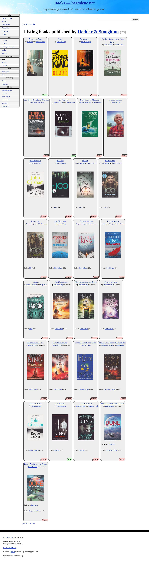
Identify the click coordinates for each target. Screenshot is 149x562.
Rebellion (35, 221)
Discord (5, 106)
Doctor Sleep (86, 403)
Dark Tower (59, 329)
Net (3, 75)
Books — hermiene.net (74, 3)
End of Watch (113, 221)
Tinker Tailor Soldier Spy (85, 343)
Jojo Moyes (108, 45)
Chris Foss (97, 102)
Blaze (60, 39)
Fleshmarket (85, 39)
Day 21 (85, 160)
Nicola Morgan (86, 42)
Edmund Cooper (85, 102)
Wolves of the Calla (35, 343)
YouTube (6, 97)
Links (4, 50)
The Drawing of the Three (86, 282)
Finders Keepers (86, 221)
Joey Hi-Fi (43, 285)
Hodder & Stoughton (98, 31)
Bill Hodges (58, 268)
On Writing (63, 100)
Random (5, 84)
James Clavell (40, 42)
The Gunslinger (61, 282)
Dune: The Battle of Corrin (35, 464)
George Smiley (84, 389)
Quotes (4, 40)
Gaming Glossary (8, 47)
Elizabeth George (107, 345)
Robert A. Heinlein (37, 102)
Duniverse (111, 444)
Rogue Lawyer (35, 403)
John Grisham (36, 163)
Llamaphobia (7, 90)
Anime (4, 81)
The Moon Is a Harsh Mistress (36, 100)
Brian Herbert (109, 406)
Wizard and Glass (111, 282)
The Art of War (35, 39)
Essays (4, 62)
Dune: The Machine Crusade (112, 403)
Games (4, 43)
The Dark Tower (60, 343)
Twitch (4, 53)
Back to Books (29, 24)
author (13, 552)
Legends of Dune (111, 450)
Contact (4, 34)
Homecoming (110, 160)
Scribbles (5, 66)
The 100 (60, 160)
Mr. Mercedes (60, 221)
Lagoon (36, 282)
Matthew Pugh (93, 406)
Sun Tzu (30, 42)
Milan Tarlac (120, 224)
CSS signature (8, 537)
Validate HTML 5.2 (9, 548)
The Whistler (35, 160)
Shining (56, 450)
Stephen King (61, 42)
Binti (30, 329)
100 (55, 207)
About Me (5, 28)
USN (4, 93)
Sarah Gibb (119, 45)
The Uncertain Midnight (90, 100)
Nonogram (5, 72)
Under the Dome (115, 100)
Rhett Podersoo (93, 224)
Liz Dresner (92, 163)
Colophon (5, 31)
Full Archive (6, 25)
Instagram (6, 100)
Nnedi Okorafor (31, 285)
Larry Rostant (70, 102)
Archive (4, 21)
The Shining (60, 403)
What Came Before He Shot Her (112, 343)
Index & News (7, 18)
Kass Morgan (61, 163)
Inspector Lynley (109, 389)
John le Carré (86, 345)
